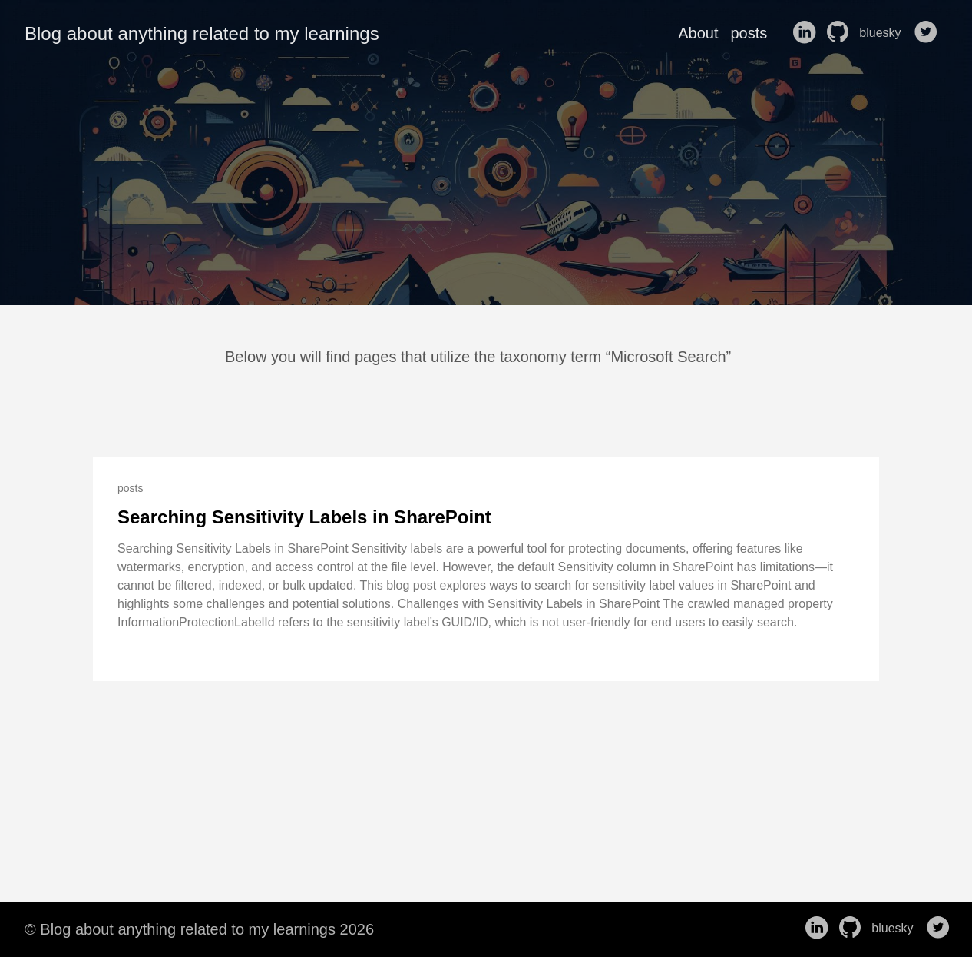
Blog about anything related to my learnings (202, 33)
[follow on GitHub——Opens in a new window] (840, 33)
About (698, 33)
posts (748, 33)
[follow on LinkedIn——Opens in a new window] (807, 33)
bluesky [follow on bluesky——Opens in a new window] (885, 33)
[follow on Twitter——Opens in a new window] (929, 33)
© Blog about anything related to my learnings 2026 (199, 929)
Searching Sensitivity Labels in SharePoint (304, 517)
